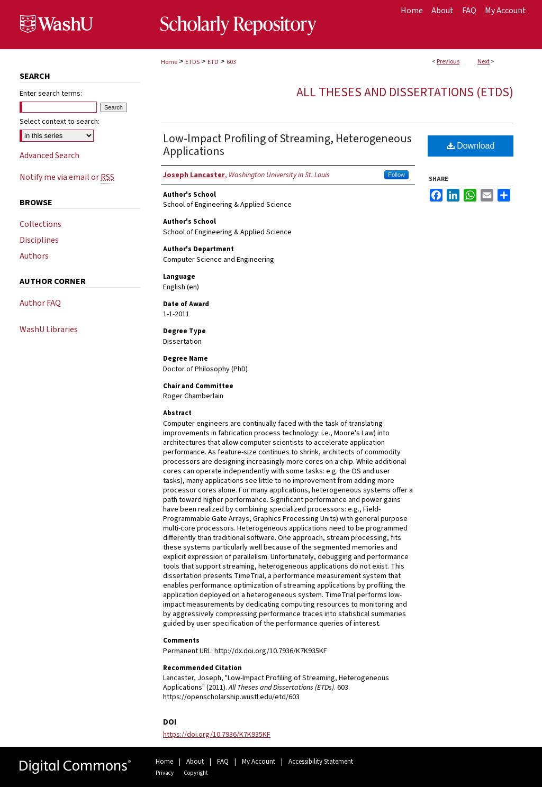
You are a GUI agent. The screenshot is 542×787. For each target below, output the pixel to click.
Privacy (165, 773)
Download (471, 145)
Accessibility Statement (320, 761)
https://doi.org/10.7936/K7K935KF (216, 734)
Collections (40, 224)
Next (483, 61)
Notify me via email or (67, 177)
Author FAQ (40, 303)
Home (169, 62)
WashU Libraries (49, 329)
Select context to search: (60, 121)
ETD (213, 62)
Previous (448, 61)
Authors (34, 256)
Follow (396, 174)
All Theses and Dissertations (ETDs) (404, 92)
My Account (258, 761)
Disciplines (39, 240)
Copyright (196, 773)
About (195, 761)
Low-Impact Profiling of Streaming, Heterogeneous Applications (287, 145)
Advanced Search (49, 155)
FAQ (223, 761)
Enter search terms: (51, 93)
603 (231, 62)
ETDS (192, 62)
